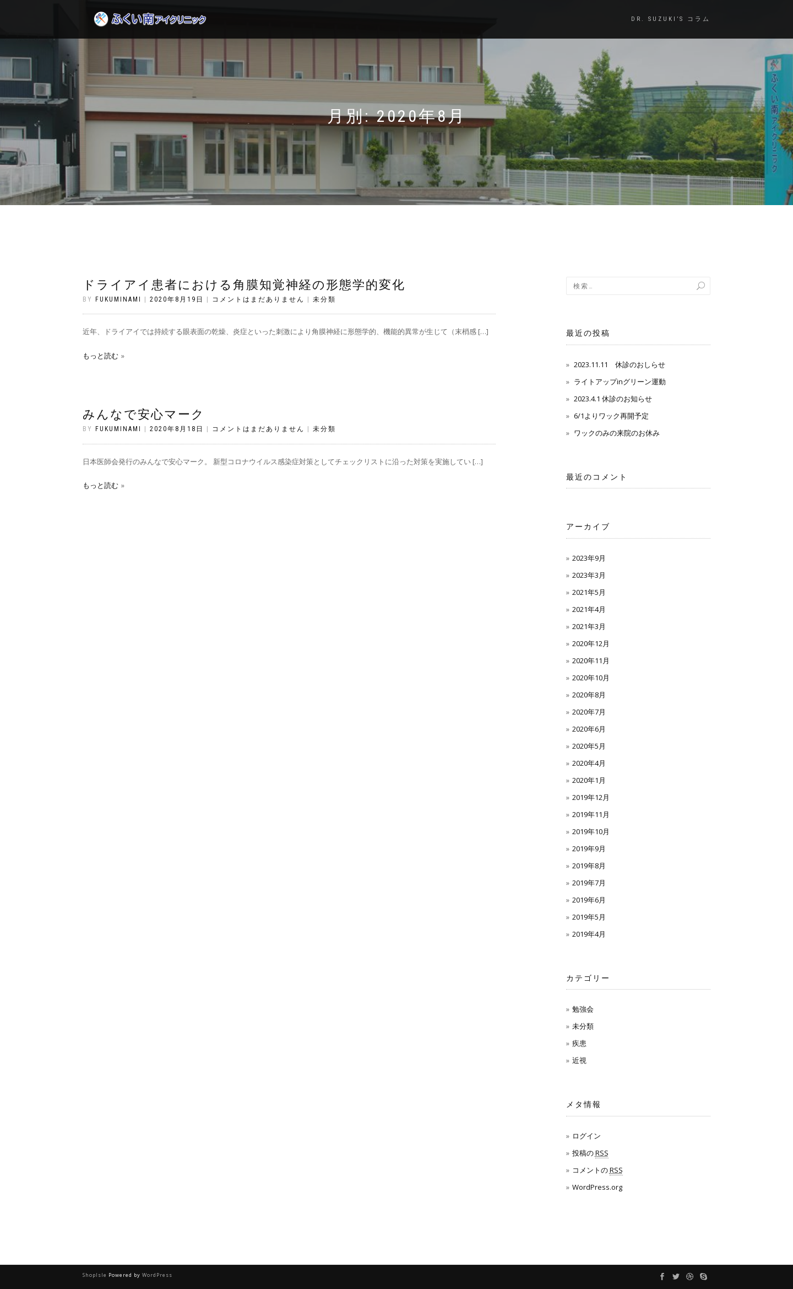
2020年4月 (589, 763)
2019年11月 (591, 814)
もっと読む (100, 356)
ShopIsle (95, 1275)
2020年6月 (589, 729)
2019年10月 (591, 831)
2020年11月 (591, 660)
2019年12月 (591, 797)
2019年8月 (589, 866)
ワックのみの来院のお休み (617, 433)
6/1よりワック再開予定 (611, 416)
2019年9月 (589, 848)
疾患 (579, 1043)
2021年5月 (589, 592)
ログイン (586, 1136)
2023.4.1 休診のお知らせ (613, 399)
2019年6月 (589, 900)
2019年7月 (589, 883)
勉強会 (583, 1009)
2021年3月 (589, 626)
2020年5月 (589, 746)
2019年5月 (589, 917)
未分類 (324, 299)
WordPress (157, 1275)
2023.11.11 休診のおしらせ (619, 364)
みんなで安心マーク (144, 414)
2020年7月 (589, 712)
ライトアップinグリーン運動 (620, 381)
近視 (579, 1060)
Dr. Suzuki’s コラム (670, 19)
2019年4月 (589, 934)
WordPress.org (597, 1187)
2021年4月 (589, 609)
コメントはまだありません (258, 299)
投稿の (590, 1153)
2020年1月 (589, 780)
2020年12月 (591, 643)
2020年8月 (589, 695)
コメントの (597, 1170)
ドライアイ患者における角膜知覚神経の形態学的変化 (244, 285)
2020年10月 (591, 678)
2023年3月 (589, 575)
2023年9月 (589, 558)
